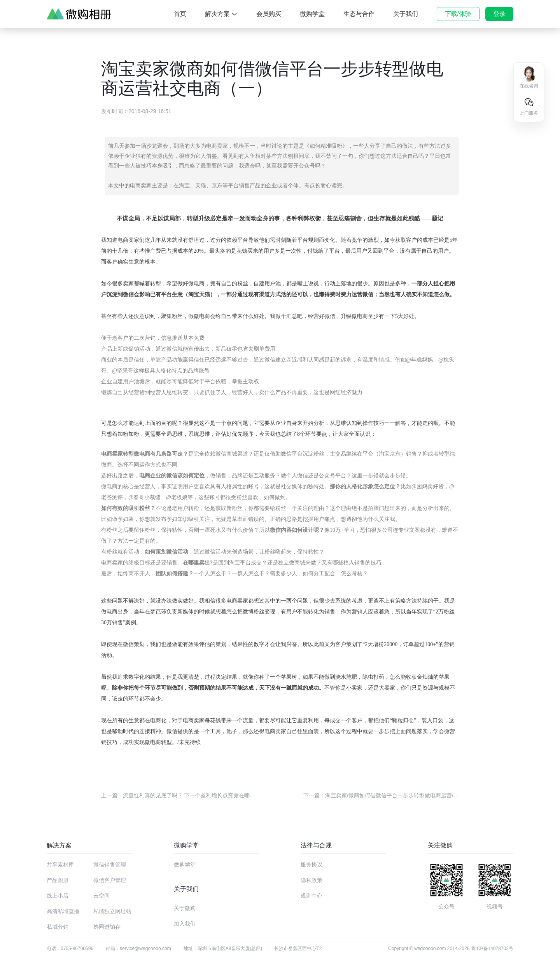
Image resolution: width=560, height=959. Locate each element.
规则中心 (311, 896)
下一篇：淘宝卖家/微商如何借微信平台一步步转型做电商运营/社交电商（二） (381, 795)
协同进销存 (107, 927)
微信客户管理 (109, 880)
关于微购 (185, 908)
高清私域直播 (63, 911)
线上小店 (57, 896)
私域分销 (57, 927)
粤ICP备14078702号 (492, 948)
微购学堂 (185, 864)
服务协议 (311, 864)
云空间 (101, 896)
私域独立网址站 (112, 911)
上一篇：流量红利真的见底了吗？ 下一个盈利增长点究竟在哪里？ (179, 795)
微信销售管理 (109, 864)
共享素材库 (60, 864)
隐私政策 (311, 880)
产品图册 (57, 880)
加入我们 (185, 924)
